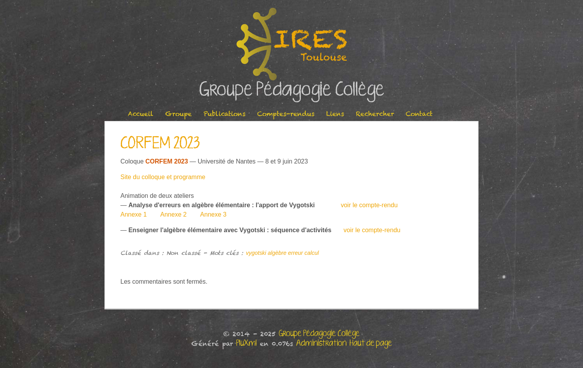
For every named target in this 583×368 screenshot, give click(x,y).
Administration (321, 343)
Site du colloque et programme (162, 177)
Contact (419, 114)
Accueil (141, 114)
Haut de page (371, 343)
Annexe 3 (212, 214)
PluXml (246, 343)
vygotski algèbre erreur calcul (282, 253)
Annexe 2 (173, 214)
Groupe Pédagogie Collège (291, 90)
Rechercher (375, 114)
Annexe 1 (133, 214)
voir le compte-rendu (369, 205)
